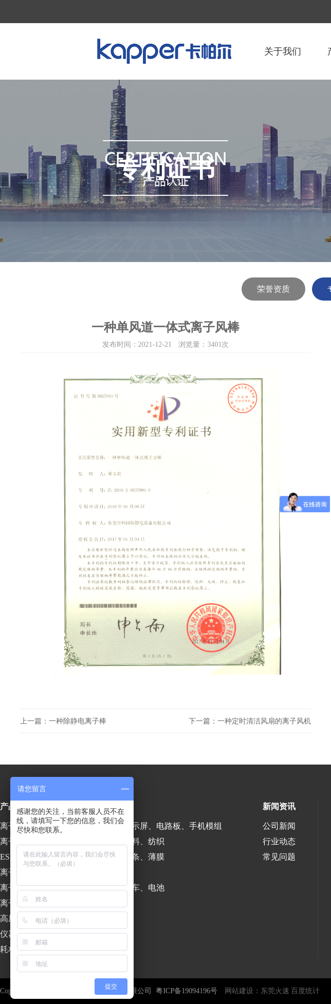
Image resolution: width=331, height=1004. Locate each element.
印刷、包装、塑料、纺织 (119, 841)
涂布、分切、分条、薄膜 (119, 856)
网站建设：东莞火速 (257, 991)
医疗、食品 (94, 872)
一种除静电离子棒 (77, 721)
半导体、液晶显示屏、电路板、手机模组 (148, 826)
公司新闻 (279, 826)
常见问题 (279, 856)
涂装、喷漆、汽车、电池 (119, 887)
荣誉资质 (273, 289)
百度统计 (305, 991)
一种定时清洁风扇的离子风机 (264, 721)
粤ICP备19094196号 (186, 991)
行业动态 (279, 841)
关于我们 (282, 51)
